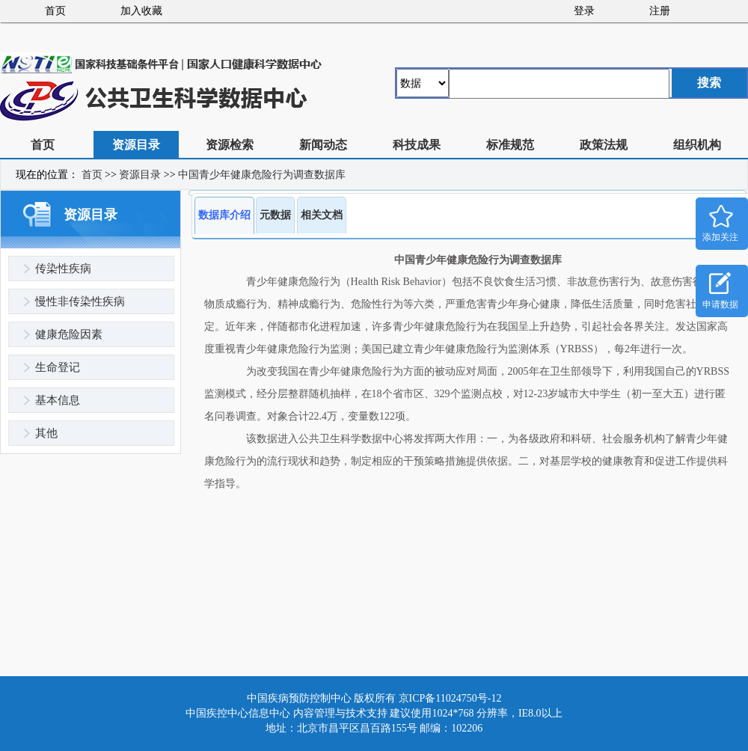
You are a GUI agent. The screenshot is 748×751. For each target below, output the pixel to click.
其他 (46, 433)
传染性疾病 (63, 269)
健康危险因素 (68, 334)
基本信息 (57, 400)
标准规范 (510, 144)
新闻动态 (323, 144)
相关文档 (322, 215)
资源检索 (230, 144)
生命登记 (57, 367)
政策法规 (604, 144)
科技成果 (417, 144)
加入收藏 (141, 10)
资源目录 (136, 144)
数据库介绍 (224, 215)
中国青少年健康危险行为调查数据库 (262, 174)
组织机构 (697, 144)
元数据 (275, 215)
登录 (584, 10)
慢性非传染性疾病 (80, 301)
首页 (55, 10)
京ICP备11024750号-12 (450, 698)
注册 (659, 10)
